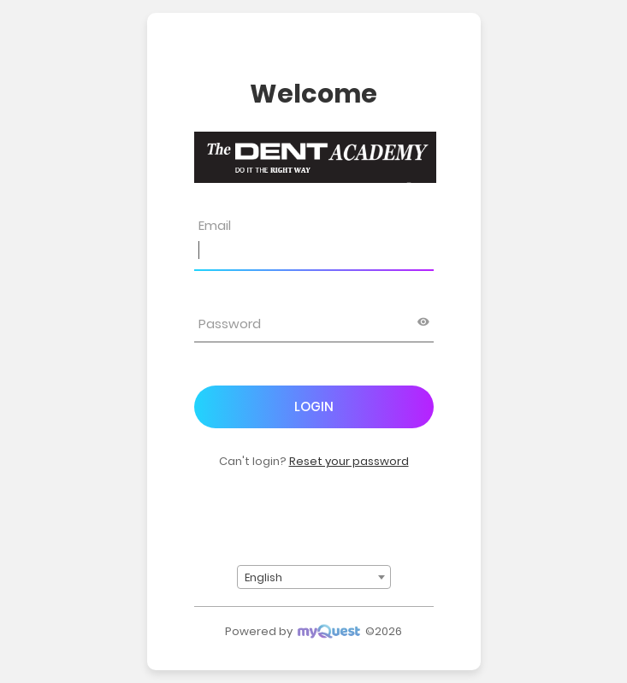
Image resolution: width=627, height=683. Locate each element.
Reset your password (349, 461)
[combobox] (314, 577)
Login (314, 406)
